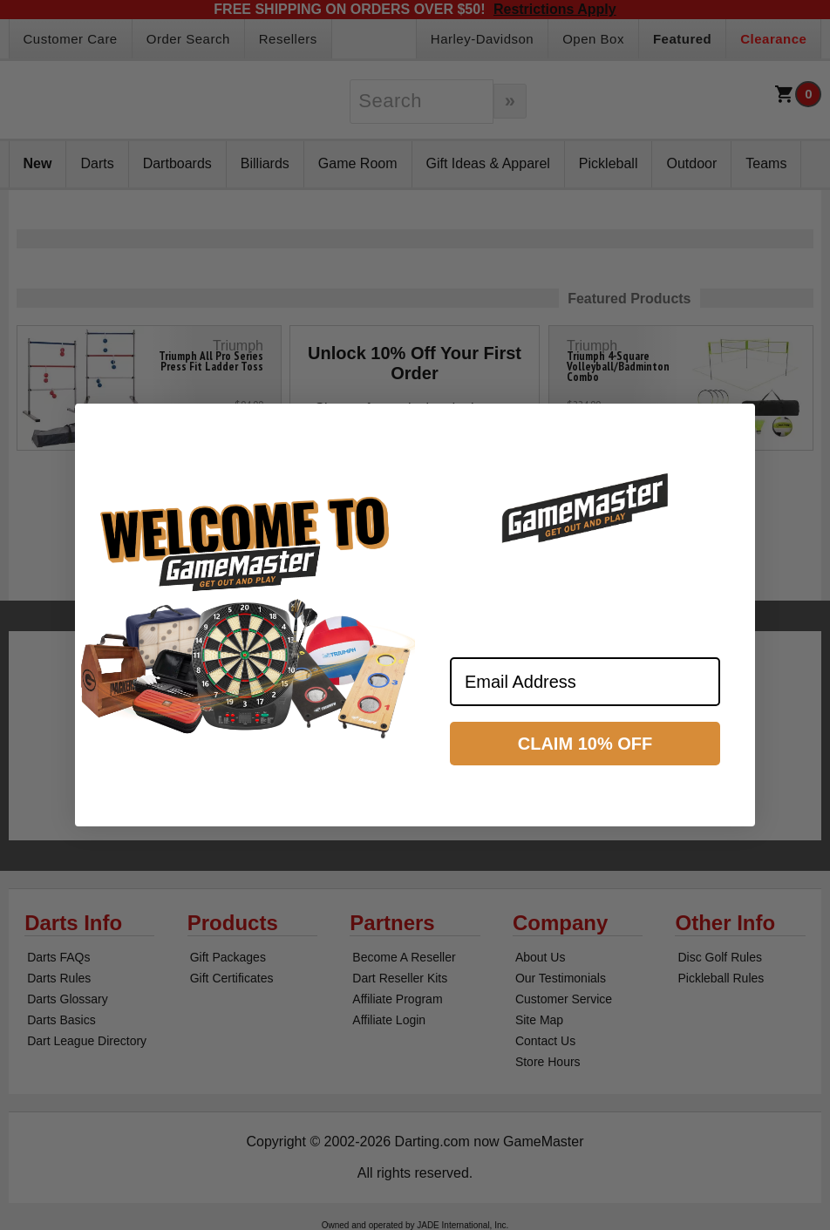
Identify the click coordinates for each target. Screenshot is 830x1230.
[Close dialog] (734, 424)
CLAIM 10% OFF (585, 743)
